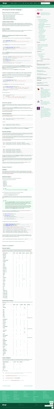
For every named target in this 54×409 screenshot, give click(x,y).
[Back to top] (52, 407)
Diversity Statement (4, 400)
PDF (45, 82)
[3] (15, 202)
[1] (5, 66)
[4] (3, 380)
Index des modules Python (41, 49)
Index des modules (41, 67)
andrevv (42, 405)
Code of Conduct (4, 399)
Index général (39, 48)
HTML (43, 82)
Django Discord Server (40, 70)
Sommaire (46, 67)
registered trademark (22, 407)
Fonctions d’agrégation (42, 40)
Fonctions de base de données (43, 39)
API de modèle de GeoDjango (44, 44)
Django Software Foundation (8, 407)
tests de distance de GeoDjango (25, 210)
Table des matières (40, 47)
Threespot (37, 405)
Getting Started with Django (5, 395)
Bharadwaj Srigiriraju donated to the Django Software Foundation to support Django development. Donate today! (46, 13)
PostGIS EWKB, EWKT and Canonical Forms (11, 375)
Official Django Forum (40, 73)
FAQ (37, 63)
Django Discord (25, 395)
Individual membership (16, 399)
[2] (25, 66)
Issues (28, 3)
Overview (12, 3)
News (23, 3)
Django (5, 3)
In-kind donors (21, 404)
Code (25, 3)
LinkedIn (34, 399)
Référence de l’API (41, 55)
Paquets (41, 56)
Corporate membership (46, 395)
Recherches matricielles (42, 31)
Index (37, 67)
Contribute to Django (16, 395)
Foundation (35, 3)
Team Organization (4, 396)
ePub (47, 82)
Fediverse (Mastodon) (36, 396)
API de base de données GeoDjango (42, 19)
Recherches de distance (42, 35)
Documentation (20, 3)
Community (31, 3)
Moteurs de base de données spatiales (43, 20)
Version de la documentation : (49, 405)
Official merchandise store (46, 396)
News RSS (34, 400)
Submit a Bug (15, 396)
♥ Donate (39, 3)
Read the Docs (41, 83)
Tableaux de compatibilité (42, 36)
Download (15, 3)
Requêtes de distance (41, 32)
